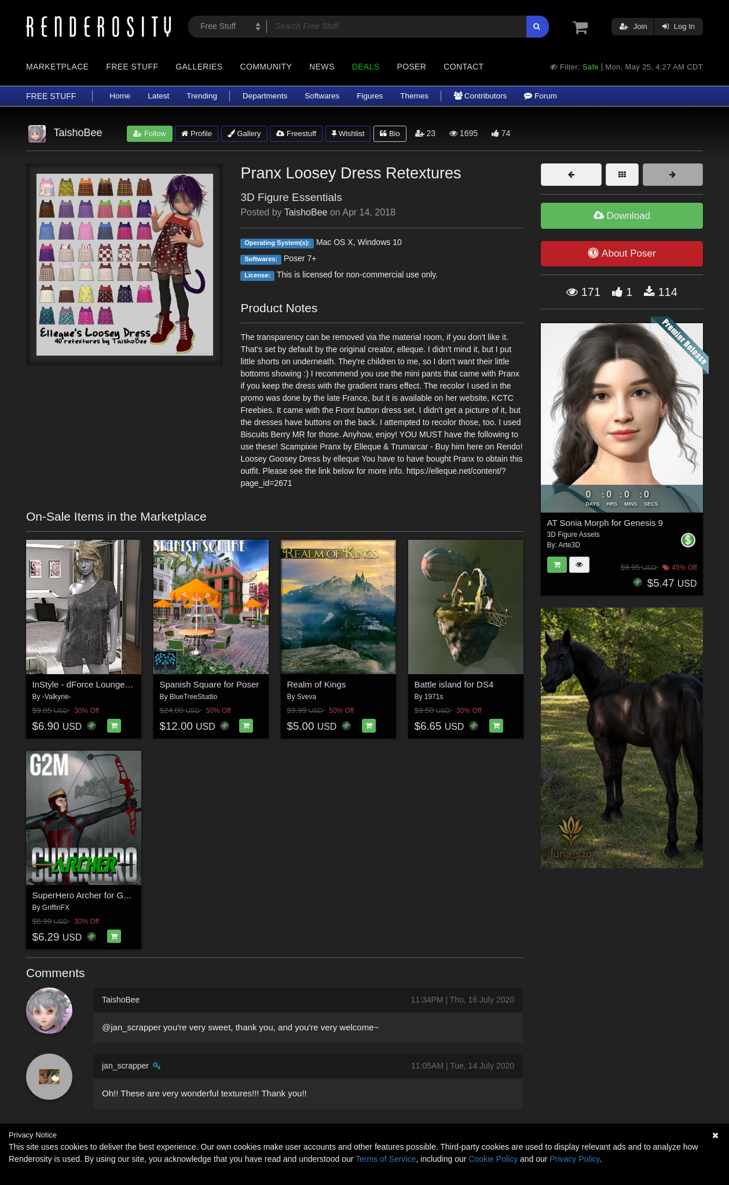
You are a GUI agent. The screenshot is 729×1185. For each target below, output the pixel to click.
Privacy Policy (574, 1159)
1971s (434, 697)
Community (266, 66)
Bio (390, 133)
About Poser (621, 253)
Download (622, 215)
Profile (196, 133)
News (321, 66)
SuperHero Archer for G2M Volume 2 (103, 895)
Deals (366, 66)
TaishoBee (306, 212)
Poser (411, 66)
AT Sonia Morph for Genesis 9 (605, 523)
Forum (540, 96)
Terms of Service (386, 1159)
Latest (158, 96)
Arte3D (569, 545)
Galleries (198, 66)
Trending (201, 96)
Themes (414, 96)
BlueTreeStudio (193, 697)
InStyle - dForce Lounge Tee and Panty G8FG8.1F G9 (136, 684)
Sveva (306, 697)
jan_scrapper (125, 1065)
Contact (463, 66)
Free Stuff (132, 66)
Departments (265, 96)
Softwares (322, 96)
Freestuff (296, 133)
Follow (149, 133)
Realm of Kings (316, 684)
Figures (370, 96)
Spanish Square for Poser (209, 684)
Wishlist (348, 133)
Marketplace (57, 66)
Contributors (480, 96)
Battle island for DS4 (454, 684)
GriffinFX (55, 908)
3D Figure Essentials (291, 197)
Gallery (244, 133)
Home (119, 96)
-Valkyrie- (56, 697)
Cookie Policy (493, 1159)
